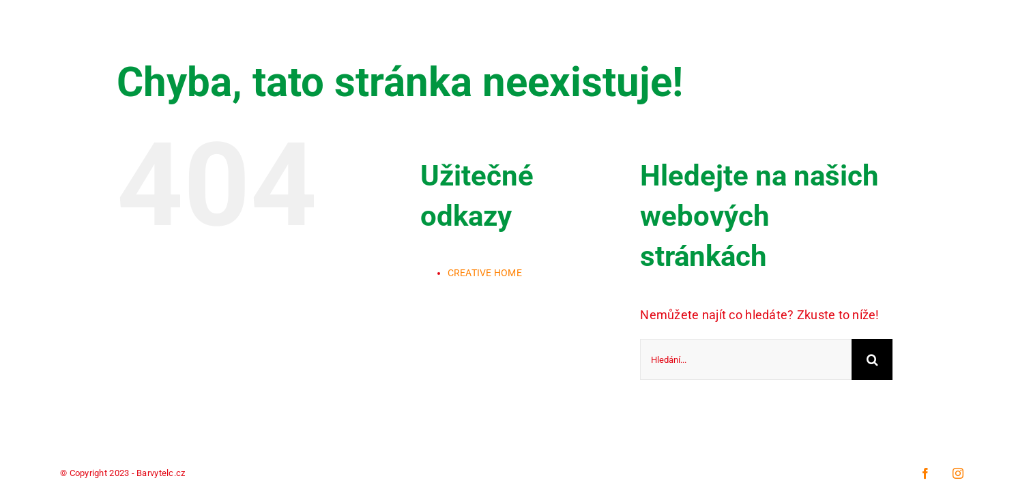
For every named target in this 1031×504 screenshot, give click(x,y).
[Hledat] (872, 359)
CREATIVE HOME (485, 272)
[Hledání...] (746, 359)
